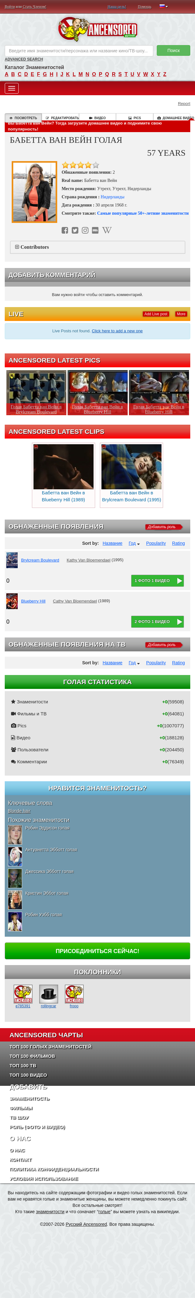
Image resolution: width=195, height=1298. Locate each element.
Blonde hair (19, 810)
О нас (17, 1150)
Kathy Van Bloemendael (89, 560)
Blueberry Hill (33, 601)
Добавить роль (161, 527)
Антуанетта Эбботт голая (51, 849)
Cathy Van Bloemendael (75, 601)
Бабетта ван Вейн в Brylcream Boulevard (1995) (131, 473)
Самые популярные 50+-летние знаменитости (143, 213)
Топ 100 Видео (28, 1075)
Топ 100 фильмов (32, 1056)
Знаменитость (29, 1098)
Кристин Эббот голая (46, 893)
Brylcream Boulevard (40, 560)
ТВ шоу (18, 1117)
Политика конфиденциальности (53, 1169)
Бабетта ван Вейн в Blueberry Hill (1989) (64, 473)
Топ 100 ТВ (22, 1065)
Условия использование (43, 1178)
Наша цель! (117, 6)
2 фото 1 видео (152, 621)
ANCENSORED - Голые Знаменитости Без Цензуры (97, 29)
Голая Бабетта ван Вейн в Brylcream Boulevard (36, 409)
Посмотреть (23, 118)
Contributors (35, 247)
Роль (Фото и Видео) (37, 1126)
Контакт (20, 1159)
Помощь (144, 6)
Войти (10, 6)
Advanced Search (24, 59)
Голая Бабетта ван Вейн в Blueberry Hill (97, 409)
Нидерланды (113, 197)
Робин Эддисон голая (47, 827)
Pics (134, 118)
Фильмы (20, 1107)
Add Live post (156, 314)
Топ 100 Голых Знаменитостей (50, 1046)
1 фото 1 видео (152, 580)
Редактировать (62, 118)
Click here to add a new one (117, 331)
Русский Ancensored (86, 1224)
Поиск (174, 50)
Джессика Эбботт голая (49, 871)
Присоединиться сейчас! (97, 951)
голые (104, 1211)
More (181, 314)
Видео (97, 118)
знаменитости (50, 1211)
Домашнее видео (173, 118)
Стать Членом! (34, 6)
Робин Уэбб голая (43, 914)
